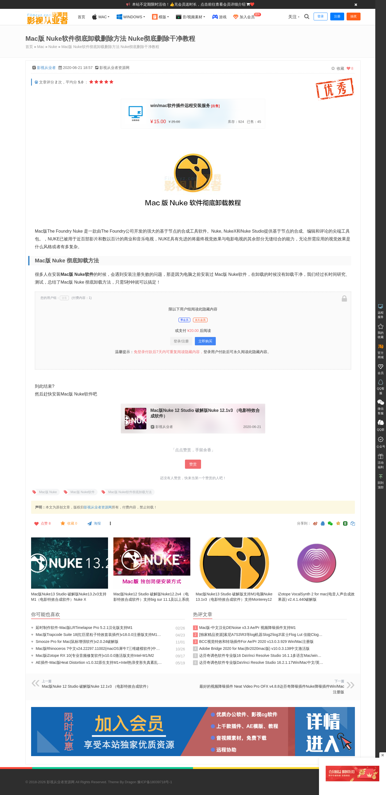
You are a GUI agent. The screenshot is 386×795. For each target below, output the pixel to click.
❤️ (252, 4)
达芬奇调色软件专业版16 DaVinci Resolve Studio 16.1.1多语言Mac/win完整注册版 (258, 655)
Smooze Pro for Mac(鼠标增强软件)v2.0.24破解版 (74, 641)
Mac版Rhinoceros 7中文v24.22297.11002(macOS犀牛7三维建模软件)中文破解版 (96, 648)
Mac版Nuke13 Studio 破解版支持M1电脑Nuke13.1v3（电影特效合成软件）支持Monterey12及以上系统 (234, 599)
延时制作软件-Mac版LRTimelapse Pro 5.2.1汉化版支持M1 (81, 627)
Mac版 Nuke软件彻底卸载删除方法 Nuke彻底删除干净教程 (110, 47)
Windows (129, 17)
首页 (81, 17)
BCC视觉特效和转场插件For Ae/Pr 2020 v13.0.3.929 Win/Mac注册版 (253, 641)
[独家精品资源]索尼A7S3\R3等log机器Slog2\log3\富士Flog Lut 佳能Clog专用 (258, 634)
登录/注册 (181, 341)
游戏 (219, 17)
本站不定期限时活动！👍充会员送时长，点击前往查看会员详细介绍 (189, 4)
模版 (159, 17)
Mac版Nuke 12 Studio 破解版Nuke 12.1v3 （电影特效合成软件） (96, 686)
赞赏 (193, 464)
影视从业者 (46, 67)
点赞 (42, 523)
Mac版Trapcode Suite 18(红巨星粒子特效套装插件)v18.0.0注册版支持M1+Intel (96, 634)
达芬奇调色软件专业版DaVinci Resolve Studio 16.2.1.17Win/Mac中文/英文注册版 (258, 662)
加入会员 (247, 16)
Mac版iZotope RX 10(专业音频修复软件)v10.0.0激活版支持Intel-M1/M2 (93, 655)
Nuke (53, 47)
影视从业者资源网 (98, 507)
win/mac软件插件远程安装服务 (180, 105)
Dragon (130, 782)
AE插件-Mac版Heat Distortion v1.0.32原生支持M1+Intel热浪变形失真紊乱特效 (96, 662)
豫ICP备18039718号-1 (154, 782)
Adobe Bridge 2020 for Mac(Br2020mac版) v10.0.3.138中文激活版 (251, 648)
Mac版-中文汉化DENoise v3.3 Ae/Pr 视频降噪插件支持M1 (244, 627)
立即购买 (205, 341)
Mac (99, 17)
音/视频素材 (189, 17)
